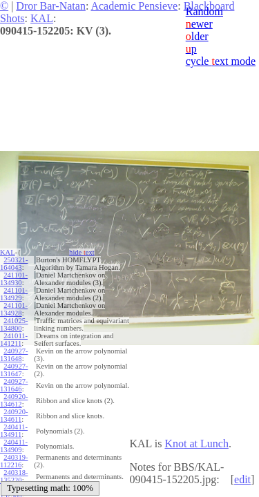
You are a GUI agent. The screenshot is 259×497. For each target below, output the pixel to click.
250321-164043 (14, 263)
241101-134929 (14, 294)
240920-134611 (14, 415)
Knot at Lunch (196, 443)
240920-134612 (14, 400)
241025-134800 (14, 324)
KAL (41, 18)
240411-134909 (14, 446)
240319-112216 (14, 461)
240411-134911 (14, 430)
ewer (199, 24)
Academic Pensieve (134, 6)
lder (197, 36)
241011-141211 (14, 339)
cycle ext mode (221, 61)
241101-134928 (14, 309)
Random (204, 11)
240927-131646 (14, 385)
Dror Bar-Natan (51, 6)
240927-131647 (14, 370)
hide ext (82, 252)
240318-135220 (14, 476)
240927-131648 (14, 354)
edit (242, 479)
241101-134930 (14, 278)
